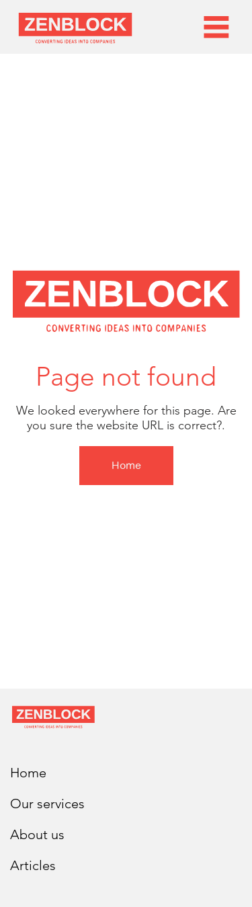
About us (37, 834)
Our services (47, 803)
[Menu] (216, 26)
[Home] (126, 465)
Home (28, 773)
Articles (33, 865)
